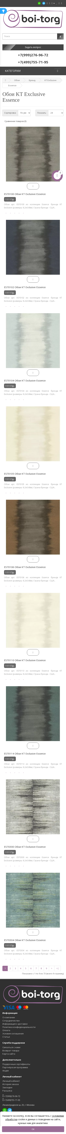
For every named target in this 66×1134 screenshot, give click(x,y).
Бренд (32, 80)
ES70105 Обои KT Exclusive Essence (25, 473)
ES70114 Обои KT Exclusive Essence (25, 753)
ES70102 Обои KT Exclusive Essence (25, 287)
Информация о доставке (15, 1023)
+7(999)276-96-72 (11, 1096)
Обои (17, 80)
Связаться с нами (11, 1047)
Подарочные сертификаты (16, 1064)
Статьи (6, 1036)
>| (57, 968)
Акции (5, 1070)
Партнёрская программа (15, 1067)
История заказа (10, 1084)
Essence (12, 85)
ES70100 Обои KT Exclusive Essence (25, 194)
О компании (8, 1017)
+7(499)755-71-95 (11, 1099)
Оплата (6, 1030)
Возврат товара (10, 1050)
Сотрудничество (11, 1020)
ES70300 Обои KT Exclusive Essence (25, 846)
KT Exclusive (50, 80)
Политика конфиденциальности (19, 1027)
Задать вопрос (33, 47)
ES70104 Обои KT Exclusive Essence (25, 380)
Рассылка (7, 1090)
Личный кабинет (11, 1080)
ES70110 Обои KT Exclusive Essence (25, 660)
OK (33, 1129)
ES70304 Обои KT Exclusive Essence (25, 940)
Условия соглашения (13, 1033)
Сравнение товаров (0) (15, 121)
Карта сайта (8, 1053)
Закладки (7, 1087)
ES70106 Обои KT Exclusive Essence (25, 567)
